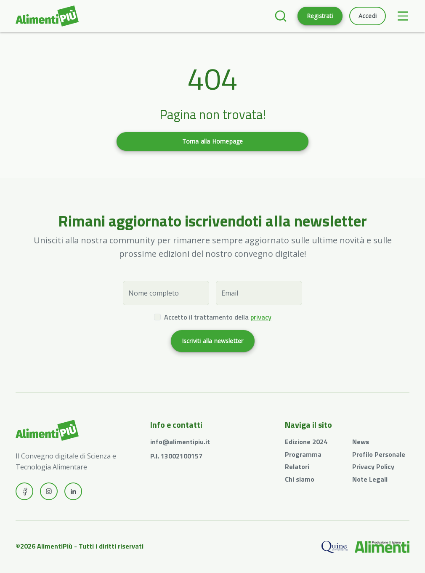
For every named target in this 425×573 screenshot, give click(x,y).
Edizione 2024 (306, 442)
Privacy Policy (373, 466)
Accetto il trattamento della (217, 317)
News (360, 442)
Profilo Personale (378, 454)
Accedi (368, 16)
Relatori (297, 466)
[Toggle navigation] (402, 16)
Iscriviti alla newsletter (213, 341)
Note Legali (370, 479)
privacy (260, 317)
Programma (303, 454)
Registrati (320, 16)
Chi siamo (299, 479)
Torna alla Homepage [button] (212, 141)
